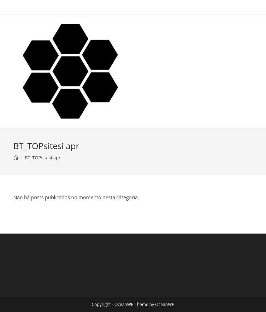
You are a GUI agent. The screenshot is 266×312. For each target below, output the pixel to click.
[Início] (15, 157)
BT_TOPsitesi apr (42, 157)
